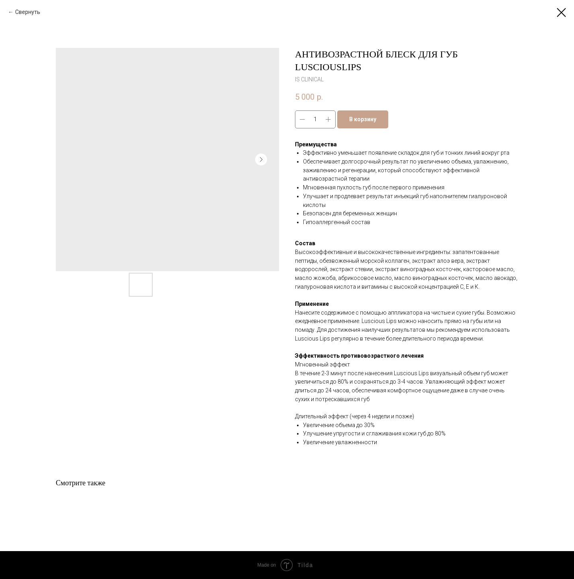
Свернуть (27, 12)
